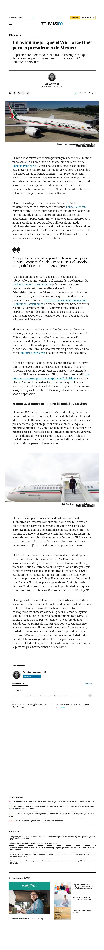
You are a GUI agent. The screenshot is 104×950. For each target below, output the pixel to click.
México (15, 35)
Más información (19, 707)
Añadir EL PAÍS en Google (86, 93)
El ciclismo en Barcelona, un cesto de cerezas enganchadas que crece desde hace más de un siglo (54, 801)
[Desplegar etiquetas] (90, 695)
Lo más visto (14, 831)
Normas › (88, 684)
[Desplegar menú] (10, 24)
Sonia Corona (52, 84)
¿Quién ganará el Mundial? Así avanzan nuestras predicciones (33, 843)
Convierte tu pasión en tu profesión (82, 911)
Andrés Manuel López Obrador (32, 284)
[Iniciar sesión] (88, 17)
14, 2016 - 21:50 (54, 86)
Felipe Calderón (76, 207)
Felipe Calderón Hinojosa (37, 696)
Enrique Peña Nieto (24, 166)
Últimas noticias (16, 797)
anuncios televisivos (33, 353)
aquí (63, 707)
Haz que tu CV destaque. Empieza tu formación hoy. (82, 898)
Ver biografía (32, 676)
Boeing (75, 696)
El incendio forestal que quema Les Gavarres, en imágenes (38, 821)
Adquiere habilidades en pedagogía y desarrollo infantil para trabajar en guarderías (83, 886)
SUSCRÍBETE (75, 18)
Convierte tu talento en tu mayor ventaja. (27, 919)
